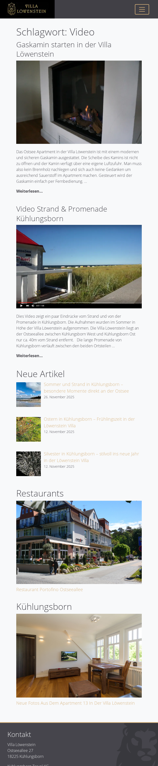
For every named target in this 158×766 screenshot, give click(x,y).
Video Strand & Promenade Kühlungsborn (61, 213)
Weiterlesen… (29, 191)
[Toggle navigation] (142, 9)
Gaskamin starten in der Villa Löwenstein (63, 49)
